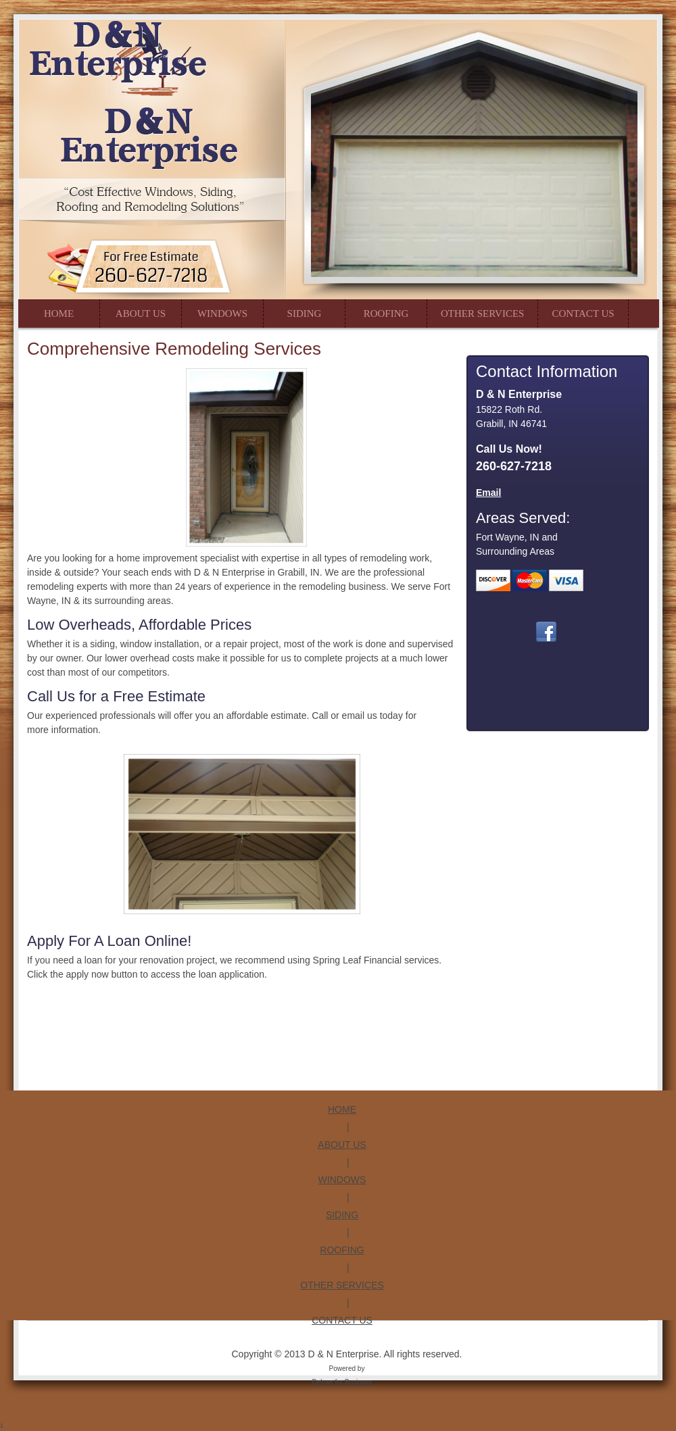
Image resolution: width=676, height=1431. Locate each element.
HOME (342, 1109)
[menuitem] (58, 313)
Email (488, 492)
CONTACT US (342, 1320)
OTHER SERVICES (341, 1285)
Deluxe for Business (342, 1382)
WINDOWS (342, 1179)
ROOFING (342, 1250)
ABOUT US (342, 1144)
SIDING (342, 1214)
